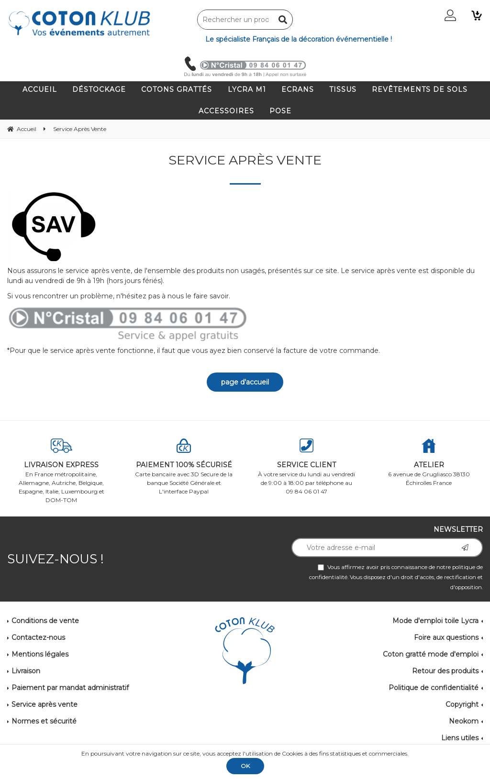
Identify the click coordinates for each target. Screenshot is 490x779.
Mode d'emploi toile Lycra (435, 620)
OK (245, 765)
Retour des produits (445, 671)
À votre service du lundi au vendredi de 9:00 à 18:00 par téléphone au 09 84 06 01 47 (306, 467)
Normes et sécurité (44, 721)
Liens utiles (460, 738)
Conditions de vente (45, 620)
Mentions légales (39, 654)
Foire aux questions (446, 637)
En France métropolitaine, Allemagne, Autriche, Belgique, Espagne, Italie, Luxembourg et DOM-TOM (61, 471)
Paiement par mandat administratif (70, 687)
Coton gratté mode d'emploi (431, 654)
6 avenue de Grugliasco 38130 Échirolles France (428, 462)
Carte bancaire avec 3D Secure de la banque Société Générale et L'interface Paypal (183, 467)
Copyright (462, 704)
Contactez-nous (38, 637)
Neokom (464, 721)
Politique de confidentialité (434, 687)
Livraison (25, 671)
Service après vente (44, 704)
